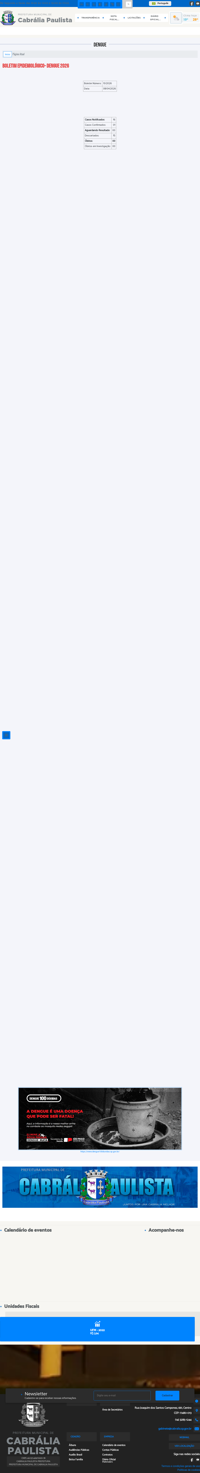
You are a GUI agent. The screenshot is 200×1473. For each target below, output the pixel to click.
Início (7, 54)
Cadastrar (167, 1395)
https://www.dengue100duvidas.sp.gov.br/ (99, 1151)
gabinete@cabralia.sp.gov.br (174, 1428)
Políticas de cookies (188, 1469)
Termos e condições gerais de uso (180, 1466)
